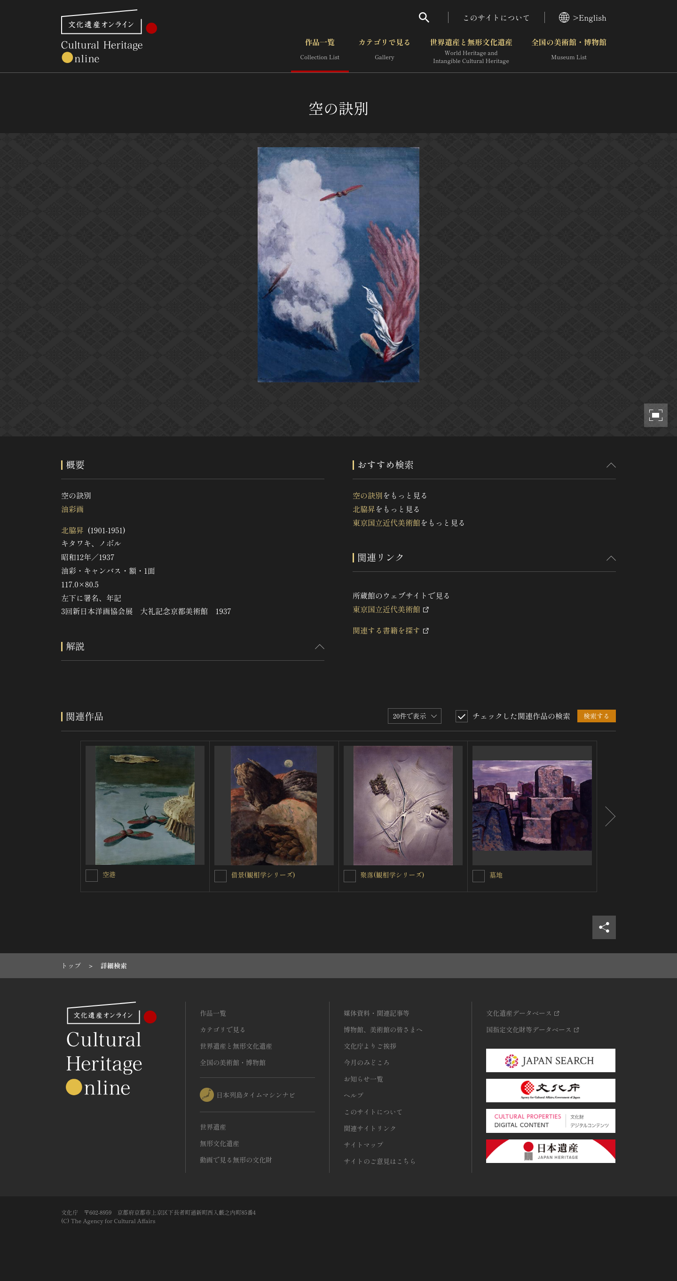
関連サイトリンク (370, 1128)
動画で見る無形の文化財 (236, 1159)
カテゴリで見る (384, 51)
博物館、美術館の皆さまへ (383, 1029)
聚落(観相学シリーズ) (393, 874)
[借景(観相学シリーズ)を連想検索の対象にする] (220, 876)
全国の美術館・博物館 (568, 51)
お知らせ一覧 (363, 1078)
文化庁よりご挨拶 (370, 1046)
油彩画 (72, 508)
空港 (109, 874)
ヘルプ (353, 1095)
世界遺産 (213, 1126)
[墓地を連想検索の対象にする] (478, 876)
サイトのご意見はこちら (380, 1161)
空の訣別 (368, 495)
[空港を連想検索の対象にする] (92, 876)
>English (582, 17)
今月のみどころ (367, 1062)
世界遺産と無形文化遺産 (471, 51)
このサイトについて (496, 17)
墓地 (496, 874)
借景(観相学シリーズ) (263, 874)
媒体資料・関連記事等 (376, 1013)
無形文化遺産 (219, 1143)
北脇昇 (72, 530)
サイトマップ (363, 1144)
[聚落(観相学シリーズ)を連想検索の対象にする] (350, 876)
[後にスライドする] (606, 816)
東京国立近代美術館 (386, 522)
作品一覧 (319, 51)
